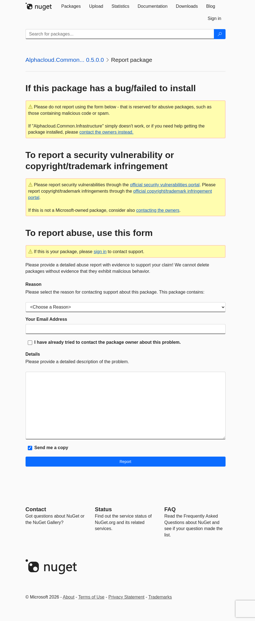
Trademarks (160, 597)
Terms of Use (91, 597)
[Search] (220, 34)
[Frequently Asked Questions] (170, 509)
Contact (36, 509)
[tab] (71, 6)
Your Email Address (46, 319)
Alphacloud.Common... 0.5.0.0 (65, 60)
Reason (34, 284)
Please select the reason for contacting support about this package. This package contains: (115, 292)
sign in (100, 251)
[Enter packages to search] (120, 34)
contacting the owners (157, 210)
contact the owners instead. (106, 132)
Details (33, 354)
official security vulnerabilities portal (164, 184)
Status (103, 509)
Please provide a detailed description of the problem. (77, 361)
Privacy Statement (126, 597)
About (68, 597)
